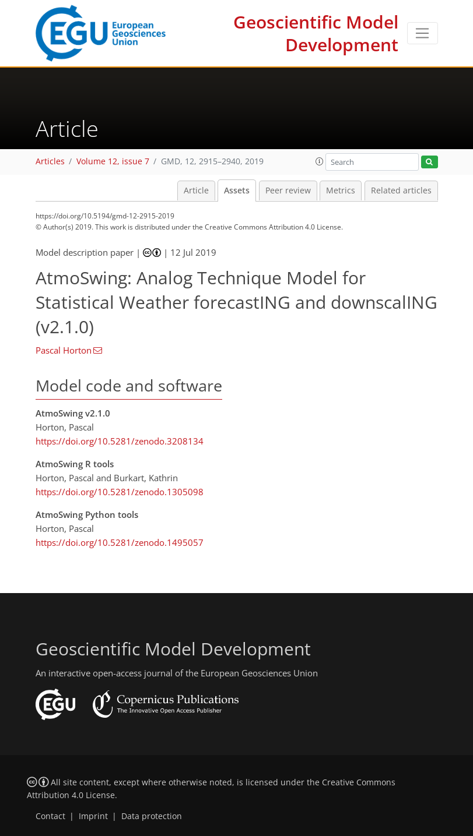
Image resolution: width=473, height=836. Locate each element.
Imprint (93, 816)
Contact (50, 816)
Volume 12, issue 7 (112, 161)
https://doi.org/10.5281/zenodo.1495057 (120, 542)
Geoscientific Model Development (315, 33)
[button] (320, 161)
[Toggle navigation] (422, 33)
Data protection (151, 816)
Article (196, 190)
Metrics (340, 190)
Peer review (288, 190)
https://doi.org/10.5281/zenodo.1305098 (120, 492)
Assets (237, 190)
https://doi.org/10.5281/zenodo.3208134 (120, 441)
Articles (50, 161)
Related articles (401, 190)
